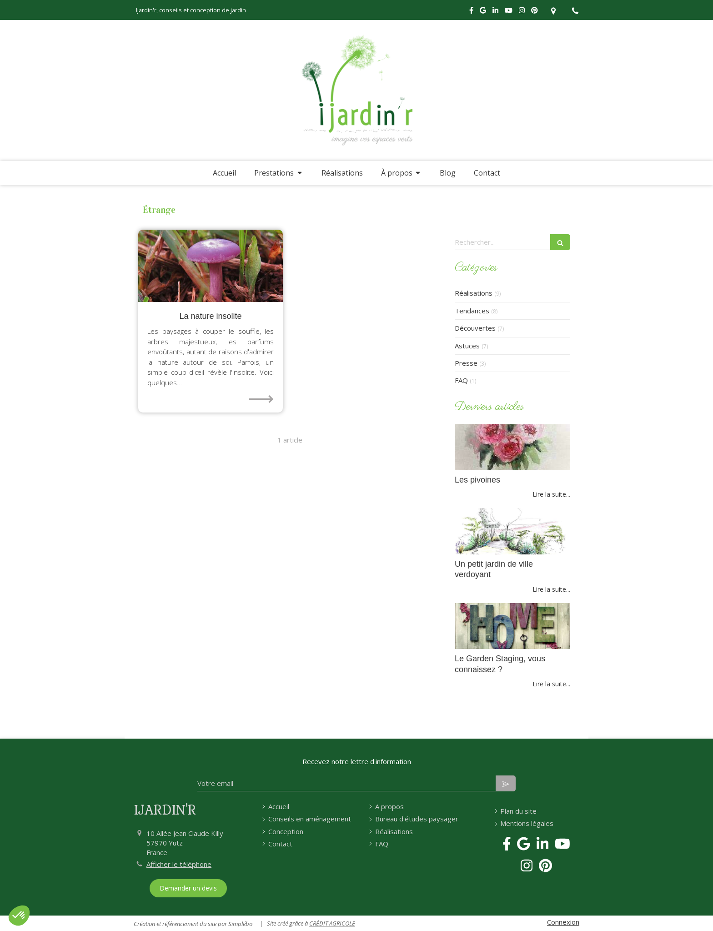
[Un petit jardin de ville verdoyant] (512, 531)
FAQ (461, 380)
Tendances (472, 310)
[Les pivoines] (512, 447)
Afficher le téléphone (178, 864)
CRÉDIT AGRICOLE (332, 923)
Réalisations (473, 292)
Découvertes (475, 327)
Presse (466, 362)
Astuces (467, 345)
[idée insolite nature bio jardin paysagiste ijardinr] (210, 266)
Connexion (563, 921)
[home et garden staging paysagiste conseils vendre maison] (512, 626)
